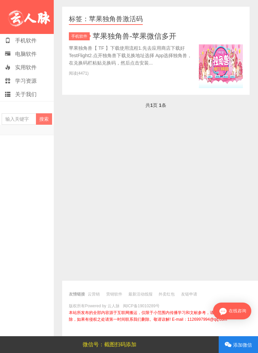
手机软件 (21, 40)
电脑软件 (21, 54)
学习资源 (21, 81)
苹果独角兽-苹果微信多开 (134, 36)
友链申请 (189, 294)
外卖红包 (167, 294)
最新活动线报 (140, 294)
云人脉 (27, 17)
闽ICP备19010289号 (141, 306)
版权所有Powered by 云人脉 (94, 306)
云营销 (94, 294)
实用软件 (21, 67)
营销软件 (114, 294)
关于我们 (21, 94)
